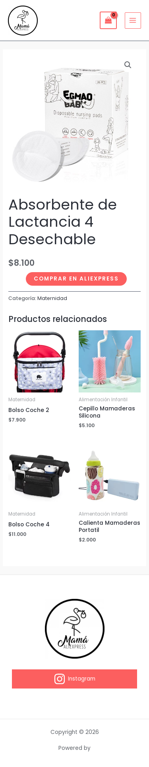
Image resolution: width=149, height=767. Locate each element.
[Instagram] (74, 679)
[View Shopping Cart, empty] (108, 20)
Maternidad (52, 298)
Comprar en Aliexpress (76, 278)
